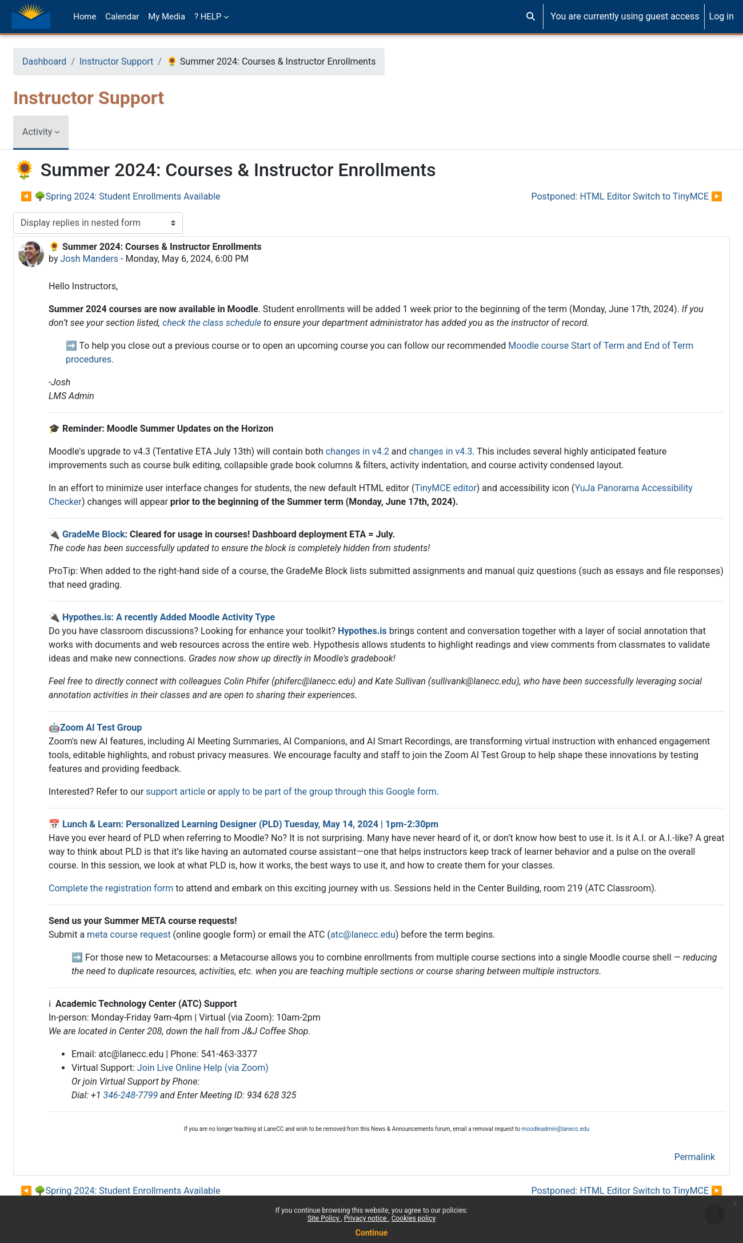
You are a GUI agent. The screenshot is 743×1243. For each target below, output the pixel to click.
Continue (371, 1232)
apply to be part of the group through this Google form (354, 791)
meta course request (156, 934)
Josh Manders (116, 258)
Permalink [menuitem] (667, 1157)
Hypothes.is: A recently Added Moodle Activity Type (196, 617)
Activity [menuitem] (64, 131)
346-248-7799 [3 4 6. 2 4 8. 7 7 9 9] (157, 1095)
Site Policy (324, 1218)
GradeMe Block (121, 534)
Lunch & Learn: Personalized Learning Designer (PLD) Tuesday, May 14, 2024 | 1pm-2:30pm (278, 824)
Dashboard (72, 61)
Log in (721, 16)
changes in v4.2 (385, 451)
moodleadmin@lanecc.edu (556, 1129)
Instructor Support (144, 61)
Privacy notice (366, 1218)
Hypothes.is (389, 631)
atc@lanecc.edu (390, 934)
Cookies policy (414, 1218)
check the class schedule (291, 322)
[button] (530, 16)
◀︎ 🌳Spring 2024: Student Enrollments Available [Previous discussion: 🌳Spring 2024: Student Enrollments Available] (147, 196)
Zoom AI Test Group (128, 727)
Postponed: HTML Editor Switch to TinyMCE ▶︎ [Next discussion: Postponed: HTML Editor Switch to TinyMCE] (599, 196)
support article (203, 791)
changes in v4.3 (468, 451)
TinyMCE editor (473, 488)
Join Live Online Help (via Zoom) (230, 1067)
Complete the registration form (138, 888)
